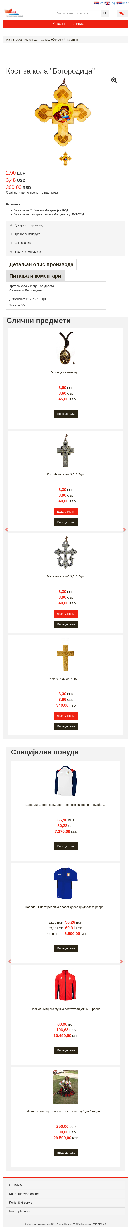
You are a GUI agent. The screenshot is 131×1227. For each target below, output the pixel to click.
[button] (5, 528)
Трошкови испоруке (24, 234)
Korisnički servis (20, 1202)
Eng (110, 3)
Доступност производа (26, 225)
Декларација (20, 242)
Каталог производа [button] (65, 24)
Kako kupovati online (24, 1194)
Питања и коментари (35, 276)
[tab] (65, 225)
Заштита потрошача (25, 251)
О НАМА (15, 1185)
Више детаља (66, 413)
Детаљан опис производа (41, 264)
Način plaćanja (19, 1211)
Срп (122, 3)
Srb (98, 3)
